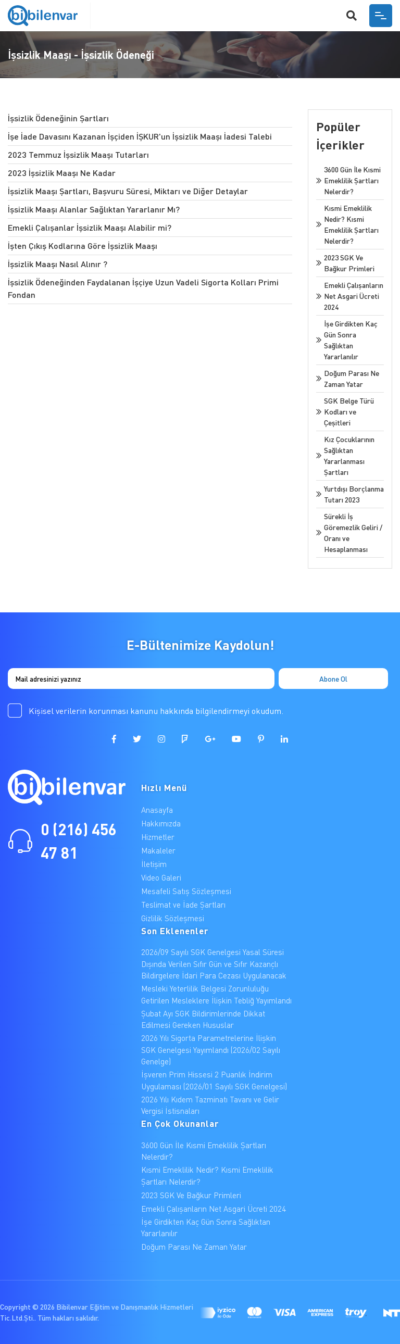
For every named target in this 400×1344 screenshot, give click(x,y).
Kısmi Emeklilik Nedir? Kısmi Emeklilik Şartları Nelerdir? (207, 1175)
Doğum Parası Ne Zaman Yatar (194, 1246)
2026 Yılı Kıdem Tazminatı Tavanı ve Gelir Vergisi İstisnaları (210, 1105)
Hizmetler (157, 837)
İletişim (154, 864)
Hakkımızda (161, 823)
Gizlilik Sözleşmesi (172, 918)
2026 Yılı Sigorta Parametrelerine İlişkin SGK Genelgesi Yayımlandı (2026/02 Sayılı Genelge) (210, 1049)
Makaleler (158, 850)
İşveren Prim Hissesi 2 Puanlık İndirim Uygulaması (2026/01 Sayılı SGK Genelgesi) (214, 1080)
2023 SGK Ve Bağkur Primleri (191, 1195)
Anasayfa (157, 810)
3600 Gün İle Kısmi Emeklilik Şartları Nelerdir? (203, 1151)
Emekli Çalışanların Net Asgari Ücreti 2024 (213, 1208)
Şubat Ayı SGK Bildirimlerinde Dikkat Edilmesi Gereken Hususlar (203, 1019)
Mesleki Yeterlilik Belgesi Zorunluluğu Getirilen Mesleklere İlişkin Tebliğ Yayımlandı (216, 994)
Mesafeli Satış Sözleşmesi (186, 891)
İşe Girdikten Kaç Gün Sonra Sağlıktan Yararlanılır (205, 1227)
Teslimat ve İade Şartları (183, 904)
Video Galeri (161, 877)
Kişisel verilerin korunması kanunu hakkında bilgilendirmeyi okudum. (156, 710)
